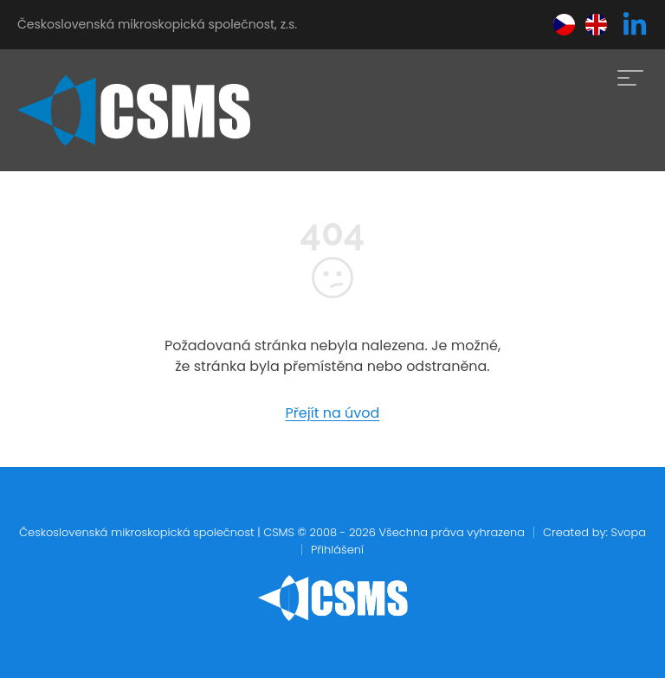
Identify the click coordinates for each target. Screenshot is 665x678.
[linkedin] (635, 25)
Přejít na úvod (333, 413)
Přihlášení (337, 549)
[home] (133, 110)
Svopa (627, 532)
